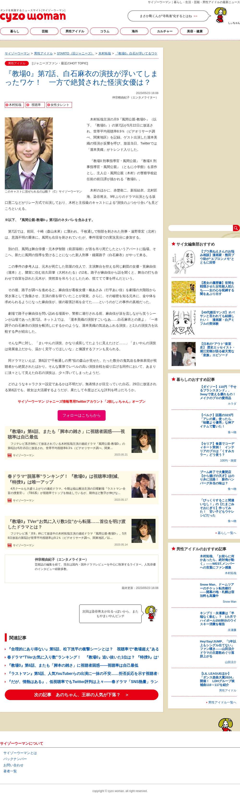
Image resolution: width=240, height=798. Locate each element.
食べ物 (232, 432)
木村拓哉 (15, 105)
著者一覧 (10, 771)
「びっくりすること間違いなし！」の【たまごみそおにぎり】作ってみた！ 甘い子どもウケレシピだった (217, 507)
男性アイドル (75, 31)
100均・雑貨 (228, 460)
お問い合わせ (13, 765)
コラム (104, 31)
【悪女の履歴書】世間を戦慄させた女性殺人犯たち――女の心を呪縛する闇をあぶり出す (217, 288)
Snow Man (229, 601)
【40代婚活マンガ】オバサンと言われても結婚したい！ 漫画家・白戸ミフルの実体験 (217, 318)
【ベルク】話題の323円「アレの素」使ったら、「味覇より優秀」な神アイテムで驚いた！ (217, 420)
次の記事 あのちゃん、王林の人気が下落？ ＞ (81, 694)
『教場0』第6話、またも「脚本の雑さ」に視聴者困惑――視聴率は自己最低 (66, 434)
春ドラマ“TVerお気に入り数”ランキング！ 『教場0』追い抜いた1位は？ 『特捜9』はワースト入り (93, 657)
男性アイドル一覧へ (222, 702)
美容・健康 (195, 31)
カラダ (232, 403)
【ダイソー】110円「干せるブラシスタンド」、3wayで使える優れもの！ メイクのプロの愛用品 (219, 392)
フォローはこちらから (81, 415)
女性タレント (60, 105)
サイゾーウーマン (33, 15)
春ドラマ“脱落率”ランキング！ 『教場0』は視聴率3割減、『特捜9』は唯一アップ (65, 479)
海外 (135, 31)
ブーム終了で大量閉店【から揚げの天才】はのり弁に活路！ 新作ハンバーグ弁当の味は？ (217, 477)
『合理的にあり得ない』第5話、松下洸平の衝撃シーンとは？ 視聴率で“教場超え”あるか (85, 649)
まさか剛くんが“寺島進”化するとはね (166, 16)
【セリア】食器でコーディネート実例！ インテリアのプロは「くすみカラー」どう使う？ (217, 449)
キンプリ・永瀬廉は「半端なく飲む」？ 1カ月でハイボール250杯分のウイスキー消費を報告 (218, 618)
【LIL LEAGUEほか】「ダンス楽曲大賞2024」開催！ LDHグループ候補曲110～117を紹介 (217, 679)
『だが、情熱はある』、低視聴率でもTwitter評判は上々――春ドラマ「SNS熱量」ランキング (88, 682)
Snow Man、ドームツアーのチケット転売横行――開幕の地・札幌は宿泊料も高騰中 (217, 590)
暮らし (14, 31)
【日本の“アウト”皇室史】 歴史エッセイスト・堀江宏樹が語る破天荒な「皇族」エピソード (217, 349)
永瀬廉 (232, 630)
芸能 (45, 31)
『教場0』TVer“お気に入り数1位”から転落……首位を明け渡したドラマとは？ (67, 524)
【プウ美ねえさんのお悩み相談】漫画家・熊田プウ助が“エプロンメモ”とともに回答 (217, 257)
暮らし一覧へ (227, 533)
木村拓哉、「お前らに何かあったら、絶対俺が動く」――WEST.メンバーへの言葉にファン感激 (217, 561)
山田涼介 (230, 662)
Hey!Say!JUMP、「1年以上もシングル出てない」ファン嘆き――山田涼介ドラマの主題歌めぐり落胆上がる (218, 649)
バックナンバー (15, 759)
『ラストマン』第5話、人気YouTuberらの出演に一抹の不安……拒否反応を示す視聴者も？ (86, 674)
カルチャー (165, 31)
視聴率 (36, 105)
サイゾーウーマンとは (20, 753)
